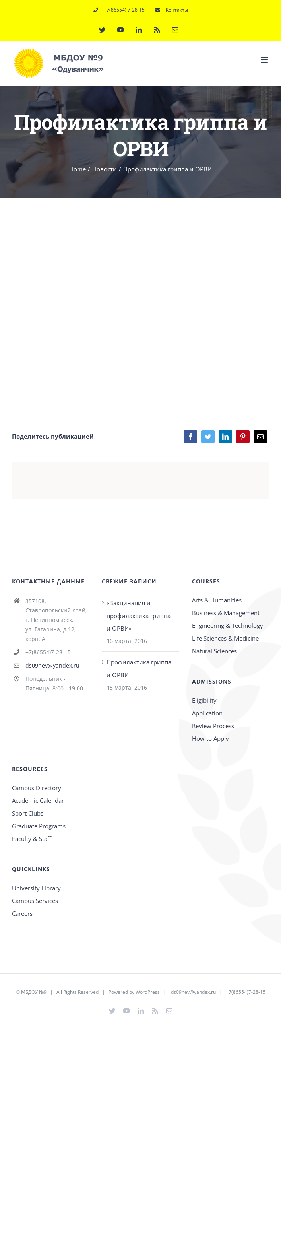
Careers (22, 913)
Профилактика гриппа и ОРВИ (139, 668)
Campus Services (35, 901)
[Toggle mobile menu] (265, 60)
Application (207, 713)
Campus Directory (36, 788)
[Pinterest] (243, 436)
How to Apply (210, 738)
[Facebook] (190, 436)
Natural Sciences (214, 651)
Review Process (213, 726)
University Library (36, 888)
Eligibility (204, 700)
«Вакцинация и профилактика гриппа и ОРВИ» (139, 615)
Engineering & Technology (227, 625)
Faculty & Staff (31, 839)
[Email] (260, 436)
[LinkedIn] (225, 436)
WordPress (148, 992)
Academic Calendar (38, 800)
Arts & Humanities (217, 600)
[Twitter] (208, 436)
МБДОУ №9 (34, 992)
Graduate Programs (39, 826)
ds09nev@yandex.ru (52, 665)
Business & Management (226, 613)
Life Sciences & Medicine (225, 638)
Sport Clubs (27, 813)
